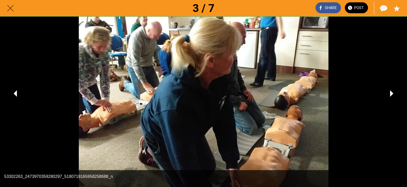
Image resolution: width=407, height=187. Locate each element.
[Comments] (383, 8)
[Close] (10, 8)
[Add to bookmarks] (396, 8)
